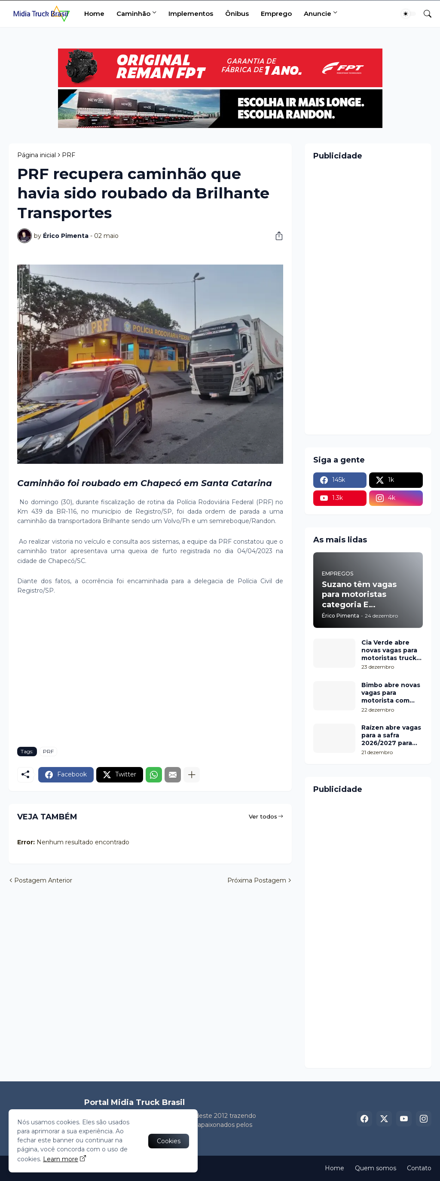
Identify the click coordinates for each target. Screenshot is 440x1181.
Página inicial (36, 155)
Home (94, 13)
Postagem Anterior (43, 880)
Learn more (60, 1159)
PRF (68, 155)
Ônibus (237, 13)
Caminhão (133, 13)
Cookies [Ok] (168, 1141)
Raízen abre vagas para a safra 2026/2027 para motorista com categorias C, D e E (391, 735)
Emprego (276, 13)
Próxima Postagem (256, 880)
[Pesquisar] (424, 13)
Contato (419, 1168)
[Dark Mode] (408, 13)
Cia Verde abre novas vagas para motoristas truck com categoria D (389, 650)
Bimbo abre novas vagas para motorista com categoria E (390, 693)
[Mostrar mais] (191, 774)
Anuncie (317, 13)
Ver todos (263, 816)
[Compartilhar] (276, 235)
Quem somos (375, 1168)
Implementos (190, 13)
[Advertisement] (150, 676)
